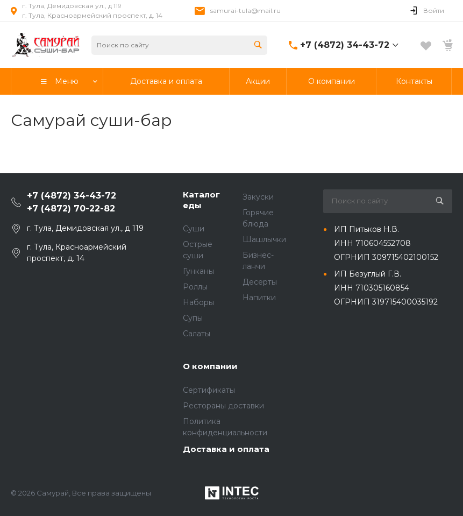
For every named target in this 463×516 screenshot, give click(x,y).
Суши (193, 229)
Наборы (198, 302)
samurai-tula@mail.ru (245, 10)
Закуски (258, 197)
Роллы (195, 287)
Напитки (259, 297)
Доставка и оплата (226, 449)
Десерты (260, 282)
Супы (193, 318)
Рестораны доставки (223, 406)
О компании (210, 366)
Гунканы (198, 271)
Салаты (196, 333)
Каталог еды (201, 199)
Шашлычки (264, 239)
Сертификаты (209, 390)
